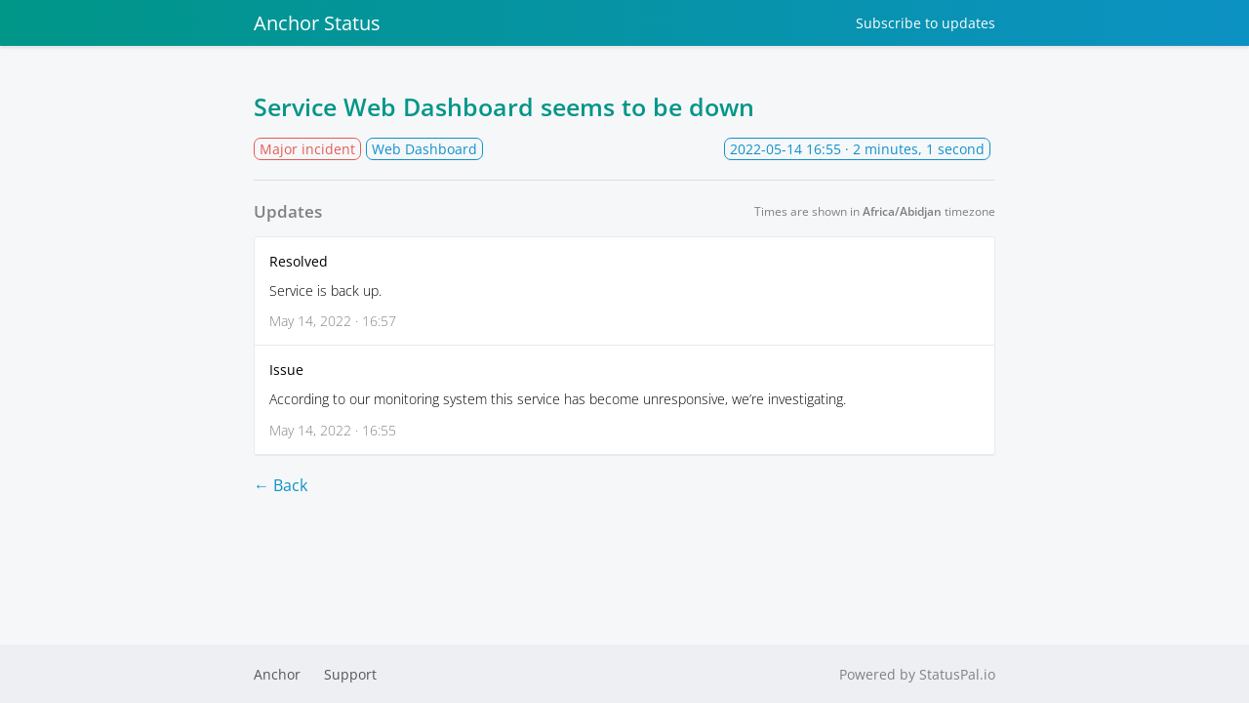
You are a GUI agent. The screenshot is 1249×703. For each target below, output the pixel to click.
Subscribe (925, 23)
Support (350, 674)
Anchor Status (317, 23)
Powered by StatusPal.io (917, 674)
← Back (280, 485)
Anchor (277, 674)
